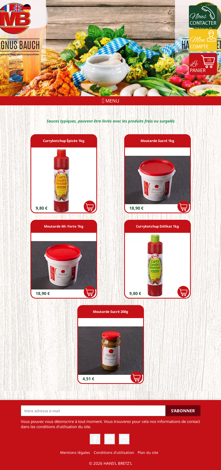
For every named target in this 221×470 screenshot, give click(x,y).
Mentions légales (75, 452)
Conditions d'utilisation (114, 452)
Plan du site (148, 452)
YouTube (109, 439)
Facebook (95, 439)
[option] (110, 48)
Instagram (124, 439)
